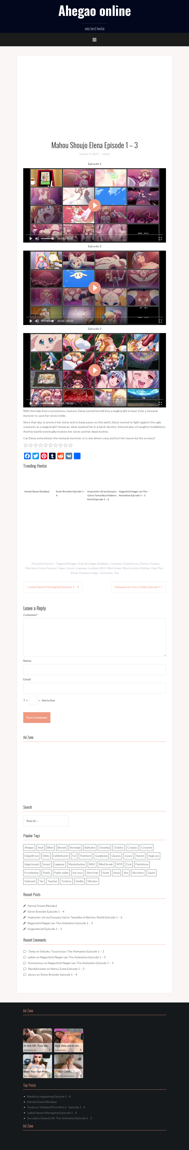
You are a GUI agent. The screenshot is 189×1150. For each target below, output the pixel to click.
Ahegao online (94, 10)
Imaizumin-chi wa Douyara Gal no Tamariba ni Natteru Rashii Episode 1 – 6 (102, 485)
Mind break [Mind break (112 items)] (106, 864)
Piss (160, 568)
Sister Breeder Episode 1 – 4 (70, 483)
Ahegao (71, 563)
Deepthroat (131, 563)
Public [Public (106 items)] (46, 872)
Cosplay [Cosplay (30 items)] (132, 847)
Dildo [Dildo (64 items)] (46, 855)
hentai (49, 563)
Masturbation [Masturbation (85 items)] (76, 864)
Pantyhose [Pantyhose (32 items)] (141, 864)
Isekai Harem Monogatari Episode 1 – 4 (54, 587)
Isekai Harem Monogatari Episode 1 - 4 (52, 1112)
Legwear (81, 568)
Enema (154, 563)
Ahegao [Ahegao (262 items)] (29, 847)
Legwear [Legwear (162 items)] (59, 864)
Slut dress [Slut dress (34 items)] (138, 872)
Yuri (116, 573)
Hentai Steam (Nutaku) (39, 481)
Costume (116, 563)
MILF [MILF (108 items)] (92, 864)
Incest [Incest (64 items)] (46, 864)
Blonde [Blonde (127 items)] (61, 847)
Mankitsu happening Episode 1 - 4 (49, 1096)
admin (106, 154)
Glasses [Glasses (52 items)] (116, 855)
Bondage (90, 563)
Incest (70, 568)
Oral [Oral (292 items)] (129, 864)
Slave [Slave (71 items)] (116, 872)
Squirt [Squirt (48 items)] (151, 872)
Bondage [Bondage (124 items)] (75, 847)
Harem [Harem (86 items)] (140, 855)
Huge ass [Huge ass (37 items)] (153, 855)
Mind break (114, 568)
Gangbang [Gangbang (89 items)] (101, 855)
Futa (42, 568)
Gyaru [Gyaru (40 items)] (128, 855)
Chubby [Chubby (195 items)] (118, 847)
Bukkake (103, 563)
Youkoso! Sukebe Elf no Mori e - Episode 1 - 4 (56, 1107)
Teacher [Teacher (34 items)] (52, 881)
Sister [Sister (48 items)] (105, 872)
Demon (144, 563)
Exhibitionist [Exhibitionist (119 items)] (60, 855)
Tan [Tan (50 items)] (41, 881)
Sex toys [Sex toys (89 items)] (77, 872)
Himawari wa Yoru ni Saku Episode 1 (138, 587)
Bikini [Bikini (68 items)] (50, 847)
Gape (61, 568)
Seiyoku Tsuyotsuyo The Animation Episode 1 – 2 (72, 951)
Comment (31, 615)
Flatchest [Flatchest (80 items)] (85, 855)
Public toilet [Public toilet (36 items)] (61, 872)
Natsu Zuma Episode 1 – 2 (67, 968)
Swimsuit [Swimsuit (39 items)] (29, 881)
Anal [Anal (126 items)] (40, 847)
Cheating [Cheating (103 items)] (104, 847)
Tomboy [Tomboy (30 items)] (66, 881)
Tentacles (106, 573)
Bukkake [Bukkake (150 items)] (90, 847)
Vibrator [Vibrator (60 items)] (92, 881)
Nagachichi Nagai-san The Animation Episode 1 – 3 (133, 483)
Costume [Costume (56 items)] (146, 847)
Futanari (51, 568)
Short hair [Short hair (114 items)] (93, 872)
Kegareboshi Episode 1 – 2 (45, 929)
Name (27, 660)
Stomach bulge (88, 573)
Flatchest (32, 568)
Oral (153, 568)
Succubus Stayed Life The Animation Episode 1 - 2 (59, 1118)
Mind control (130, 568)
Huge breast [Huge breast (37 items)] (31, 864)
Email (27, 679)
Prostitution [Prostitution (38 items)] (31, 872)
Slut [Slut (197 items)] (126, 872)
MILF (102, 568)
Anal (81, 563)
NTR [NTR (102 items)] (119, 864)
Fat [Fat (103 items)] (74, 855)
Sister (74, 573)
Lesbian (93, 568)
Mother (145, 568)
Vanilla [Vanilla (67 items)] (79, 881)
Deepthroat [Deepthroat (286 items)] (31, 855)
